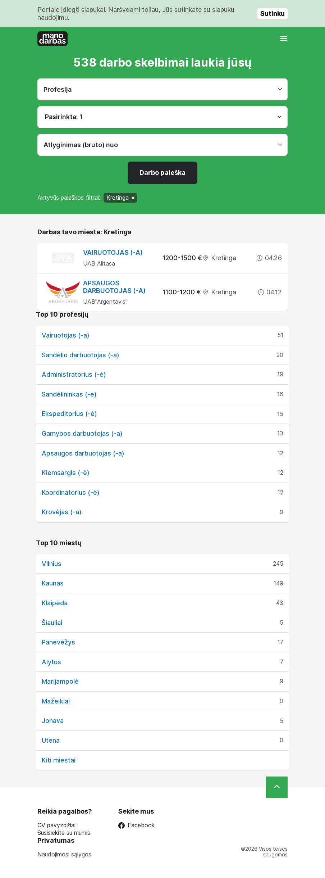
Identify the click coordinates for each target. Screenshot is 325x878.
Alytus (51, 662)
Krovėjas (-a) (62, 512)
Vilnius (51, 563)
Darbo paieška (162, 172)
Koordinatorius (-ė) (71, 492)
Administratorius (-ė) (74, 374)
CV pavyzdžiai (56, 825)
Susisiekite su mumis (63, 832)
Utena (51, 740)
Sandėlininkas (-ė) (69, 394)
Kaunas (53, 583)
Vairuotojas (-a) (113, 252)
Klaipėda (55, 603)
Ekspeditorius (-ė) (69, 413)
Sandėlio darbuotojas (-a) (80, 355)
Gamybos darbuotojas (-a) (82, 433)
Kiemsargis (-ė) (66, 472)
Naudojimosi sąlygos (64, 854)
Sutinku (272, 13)
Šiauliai (52, 622)
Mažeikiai (56, 701)
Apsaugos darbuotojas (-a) (114, 287)
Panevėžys (58, 642)
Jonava (53, 720)
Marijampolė (60, 681)
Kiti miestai (58, 760)
